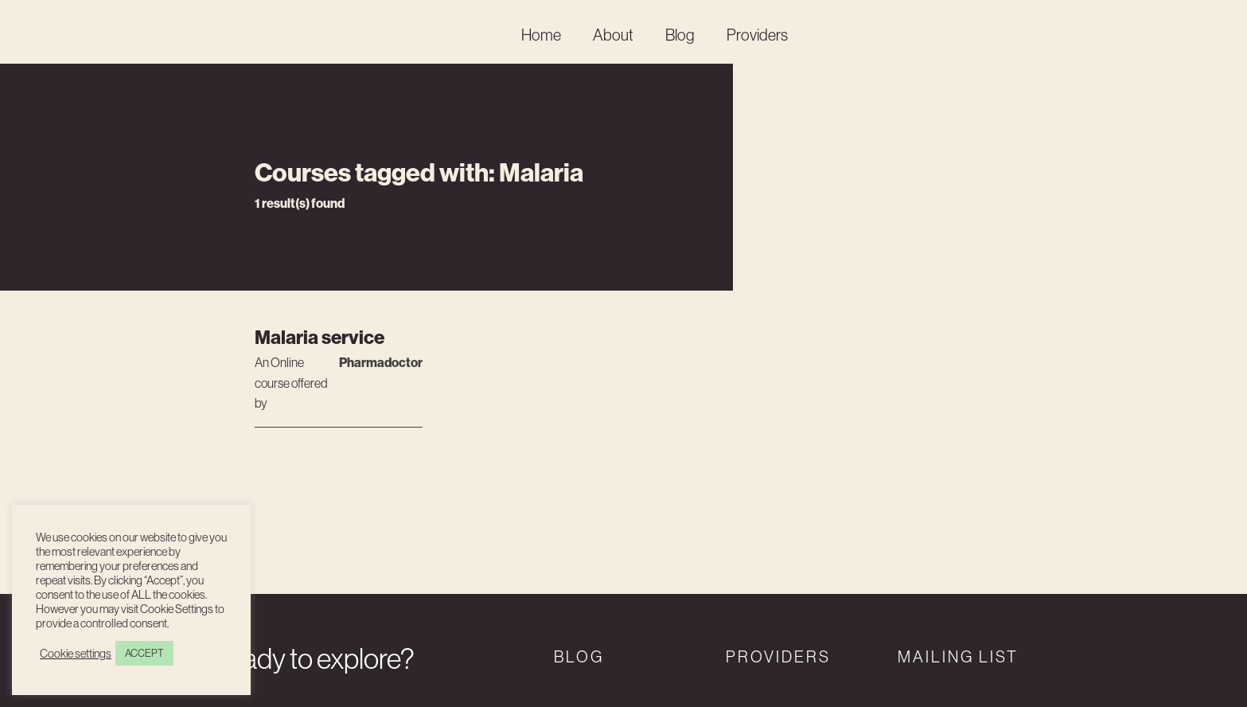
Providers (757, 35)
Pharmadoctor (381, 362)
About (613, 35)
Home (541, 35)
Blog (680, 35)
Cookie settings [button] (75, 653)
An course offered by (291, 381)
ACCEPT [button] (144, 653)
